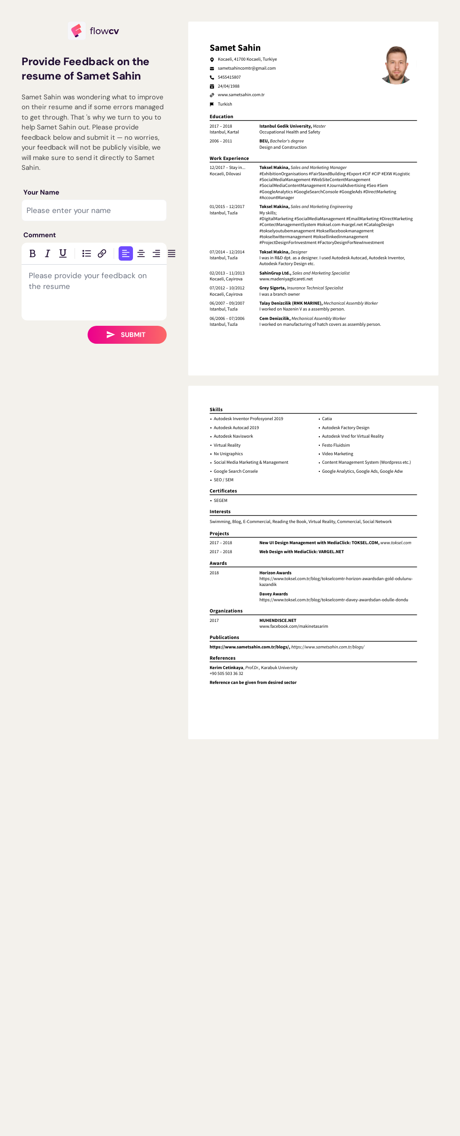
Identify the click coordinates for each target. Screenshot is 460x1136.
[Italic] (47, 253)
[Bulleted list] (87, 253)
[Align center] (141, 253)
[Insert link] (102, 253)
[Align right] (156, 253)
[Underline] (63, 253)
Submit (126, 334)
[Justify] (171, 253)
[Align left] (126, 253)
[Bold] (32, 253)
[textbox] (94, 292)
